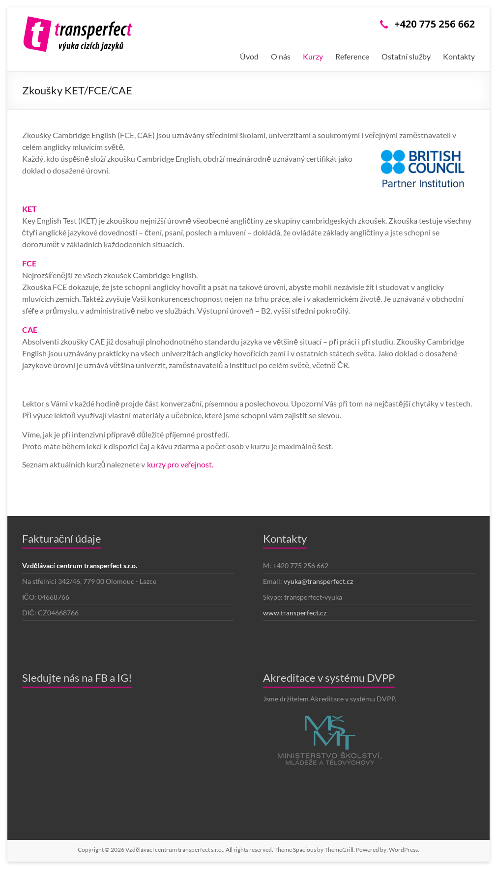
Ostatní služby (406, 56)
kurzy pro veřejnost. (180, 464)
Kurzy (313, 56)
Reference (352, 56)
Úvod (249, 56)
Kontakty (459, 56)
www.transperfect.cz (294, 612)
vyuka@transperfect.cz (318, 581)
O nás (281, 56)
